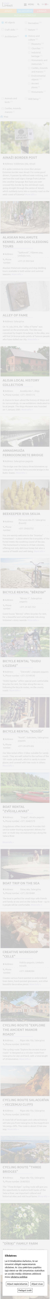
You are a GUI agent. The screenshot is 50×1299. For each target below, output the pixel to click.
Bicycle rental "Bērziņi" (24, 592)
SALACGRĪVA (25, 11)
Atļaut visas (37, 1284)
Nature (33, 30)
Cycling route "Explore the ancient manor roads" (24, 1029)
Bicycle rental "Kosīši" (23, 731)
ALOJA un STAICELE (25, 15)
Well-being (34, 99)
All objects (10, 22)
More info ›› (31, 194)
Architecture (12, 36)
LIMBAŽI (41, 11)
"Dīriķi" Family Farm (20, 1243)
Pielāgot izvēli (25, 1290)
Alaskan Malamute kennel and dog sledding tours (25, 242)
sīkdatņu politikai (19, 1277)
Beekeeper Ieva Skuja (21, 514)
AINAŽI (8, 11)
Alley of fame (15, 315)
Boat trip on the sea (21, 883)
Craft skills (11, 30)
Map (6, 116)
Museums (37, 44)
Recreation (35, 23)
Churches (37, 48)
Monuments (38, 92)
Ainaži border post (20, 157)
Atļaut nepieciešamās (17, 1284)
